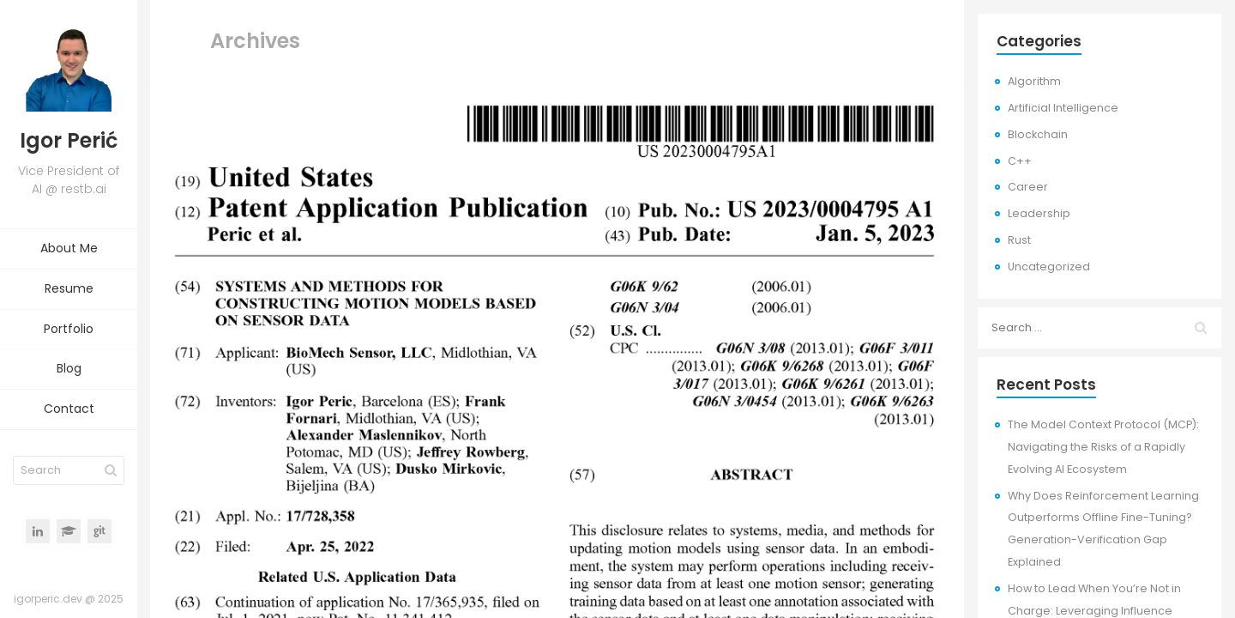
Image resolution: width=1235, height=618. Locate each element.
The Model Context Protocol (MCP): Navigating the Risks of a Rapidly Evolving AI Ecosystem (1103, 446)
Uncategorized (1049, 266)
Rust (1019, 240)
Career (1028, 186)
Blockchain (1038, 134)
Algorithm (1034, 81)
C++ (1020, 161)
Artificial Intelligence (1063, 107)
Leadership (1039, 213)
